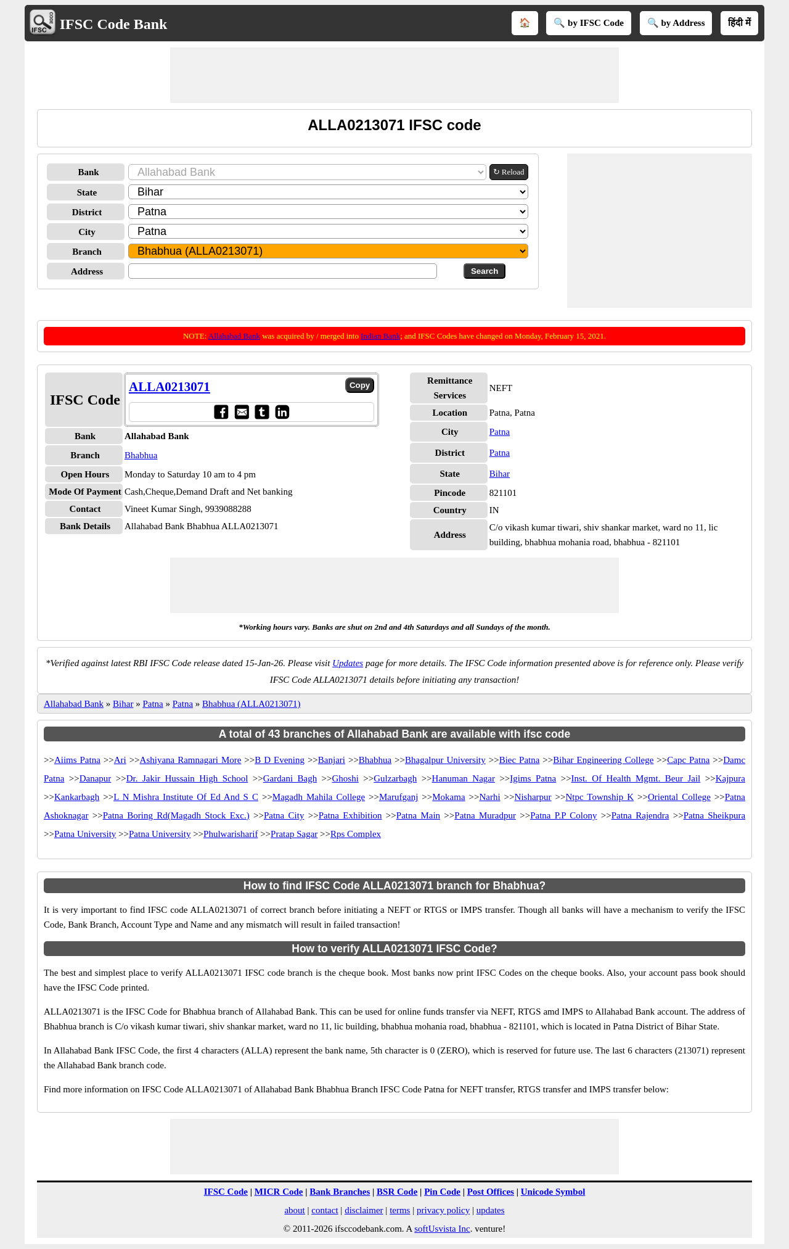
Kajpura (730, 778)
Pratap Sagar (294, 834)
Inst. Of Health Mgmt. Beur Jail (636, 778)
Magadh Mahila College (318, 797)
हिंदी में (739, 23)
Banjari (331, 760)
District (87, 212)
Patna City (284, 815)
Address (87, 271)
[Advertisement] (394, 75)
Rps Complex (355, 834)
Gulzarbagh (395, 778)
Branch (87, 252)
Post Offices (490, 1192)
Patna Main (418, 815)
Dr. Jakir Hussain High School (187, 778)
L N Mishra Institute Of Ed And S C (185, 797)
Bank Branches (339, 1192)
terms (400, 1210)
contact (324, 1210)
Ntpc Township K (599, 797)
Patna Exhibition (350, 815)
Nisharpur (533, 797)
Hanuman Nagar (463, 778)
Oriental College (679, 797)
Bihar (499, 474)
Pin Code (442, 1192)
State (87, 192)
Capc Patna (688, 760)
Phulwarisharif (230, 834)
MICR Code (279, 1192)
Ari (120, 760)
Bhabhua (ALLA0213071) (251, 704)
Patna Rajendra (640, 815)
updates (490, 1210)
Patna (499, 432)
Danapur (96, 778)
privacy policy (443, 1210)
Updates (347, 663)
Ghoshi (345, 778)
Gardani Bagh (290, 778)
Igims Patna (533, 778)
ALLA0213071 (169, 386)
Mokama (448, 797)
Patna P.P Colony (563, 815)
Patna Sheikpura (714, 815)
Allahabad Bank (234, 335)
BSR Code (397, 1192)
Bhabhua (141, 455)
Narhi (489, 797)
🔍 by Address (676, 23)
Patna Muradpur (485, 815)
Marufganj (398, 797)
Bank (88, 172)
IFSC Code (226, 1192)
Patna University (85, 834)
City (87, 232)
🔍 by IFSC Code (589, 23)
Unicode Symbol (553, 1192)
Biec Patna (519, 760)
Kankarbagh (76, 797)
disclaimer (364, 1210)
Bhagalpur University (445, 760)
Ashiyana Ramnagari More (191, 760)
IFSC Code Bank (114, 24)
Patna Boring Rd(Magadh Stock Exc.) (176, 815)
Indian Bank (380, 335)
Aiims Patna (77, 760)
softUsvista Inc (442, 1229)
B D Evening (280, 760)
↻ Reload (509, 171)
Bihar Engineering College (603, 760)
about (294, 1210)
